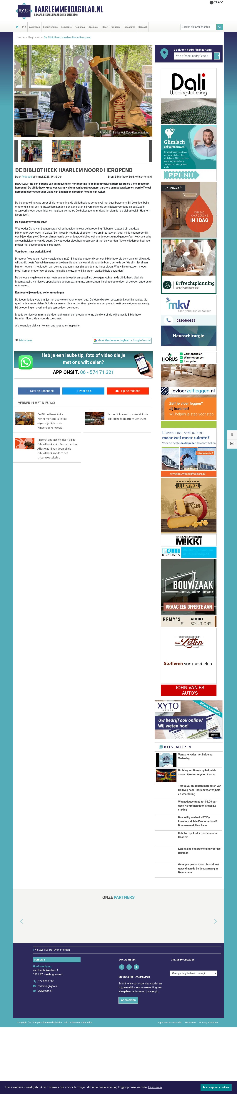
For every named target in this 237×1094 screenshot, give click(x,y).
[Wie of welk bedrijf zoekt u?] (193, 56)
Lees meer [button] (155, 1087)
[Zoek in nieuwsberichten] (198, 27)
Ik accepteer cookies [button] (216, 1087)
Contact (142, 27)
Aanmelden (128, 1067)
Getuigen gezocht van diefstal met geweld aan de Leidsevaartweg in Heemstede (198, 925)
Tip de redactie (127, 391)
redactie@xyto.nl (48, 1053)
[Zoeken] (219, 27)
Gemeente (66, 27)
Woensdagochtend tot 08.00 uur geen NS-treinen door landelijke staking (197, 828)
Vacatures (130, 27)
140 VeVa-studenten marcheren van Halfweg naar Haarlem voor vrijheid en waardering (199, 798)
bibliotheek (25, 340)
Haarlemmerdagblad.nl (68, 9)
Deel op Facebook (39, 391)
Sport (105, 27)
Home (21, 37)
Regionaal (80, 27)
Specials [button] (93, 27)
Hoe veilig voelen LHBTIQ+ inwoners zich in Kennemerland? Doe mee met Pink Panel (197, 854)
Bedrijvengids (50, 27)
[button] (16, 151)
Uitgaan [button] (115, 27)
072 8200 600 (46, 1048)
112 (24, 27)
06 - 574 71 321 (97, 372)
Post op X (83, 391)
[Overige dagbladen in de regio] (193, 1040)
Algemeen (34, 27)
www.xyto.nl (45, 1057)
